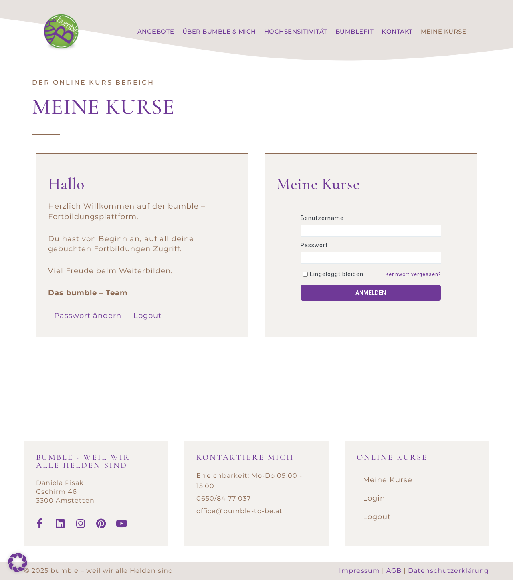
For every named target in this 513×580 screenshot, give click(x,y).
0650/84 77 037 (223, 498)
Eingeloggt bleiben (337, 274)
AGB (394, 570)
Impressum (359, 570)
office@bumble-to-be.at (239, 511)
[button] (17, 562)
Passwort (314, 245)
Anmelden (370, 293)
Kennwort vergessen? (413, 274)
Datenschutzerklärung (448, 570)
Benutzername (322, 218)
